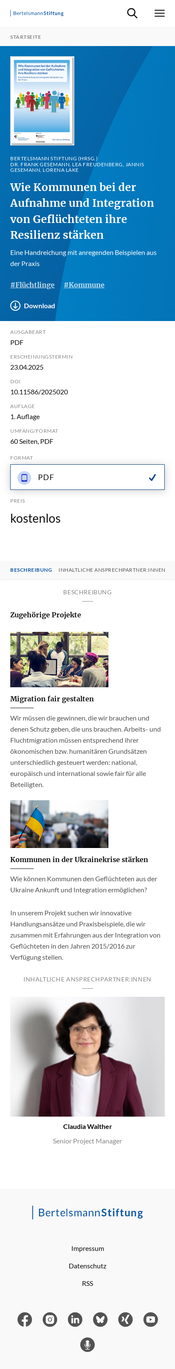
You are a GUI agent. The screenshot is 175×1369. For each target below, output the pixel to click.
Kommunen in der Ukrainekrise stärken (79, 859)
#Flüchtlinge (32, 285)
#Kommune (84, 285)
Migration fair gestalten (52, 699)
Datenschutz (87, 1266)
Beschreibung (31, 570)
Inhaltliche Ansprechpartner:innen (112, 570)
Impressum (87, 1248)
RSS (87, 1283)
